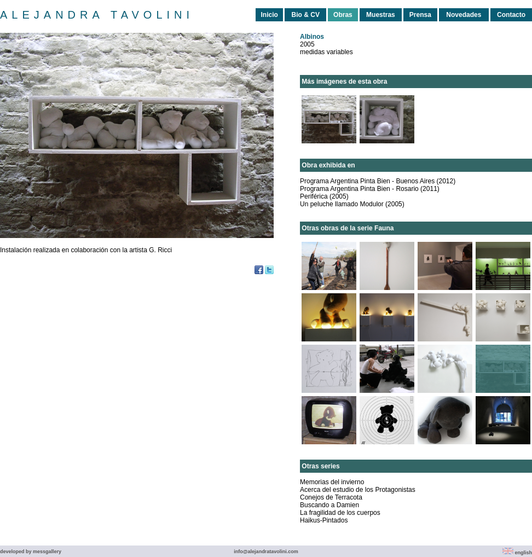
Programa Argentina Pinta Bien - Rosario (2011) (370, 189)
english (517, 552)
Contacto (511, 15)
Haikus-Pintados (324, 520)
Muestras (380, 15)
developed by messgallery (30, 551)
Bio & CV (306, 15)
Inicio (269, 15)
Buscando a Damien (329, 505)
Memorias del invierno (332, 482)
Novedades (463, 15)
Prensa (420, 15)
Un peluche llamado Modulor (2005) (352, 204)
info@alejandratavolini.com (266, 551)
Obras (342, 15)
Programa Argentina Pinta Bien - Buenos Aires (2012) (377, 181)
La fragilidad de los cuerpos (340, 513)
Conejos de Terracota (331, 497)
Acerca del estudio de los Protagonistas (357, 490)
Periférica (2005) (324, 196)
